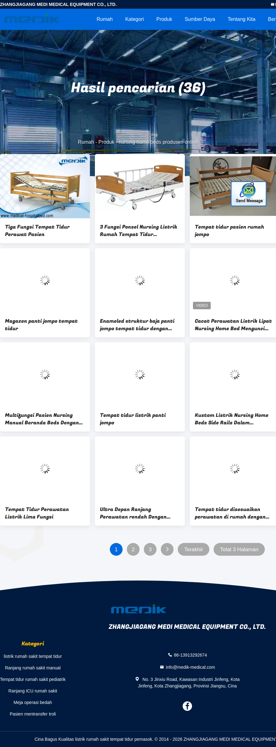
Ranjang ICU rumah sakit (32, 690)
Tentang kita (241, 19)
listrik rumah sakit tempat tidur (33, 656)
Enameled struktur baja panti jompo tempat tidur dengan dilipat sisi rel (137, 324)
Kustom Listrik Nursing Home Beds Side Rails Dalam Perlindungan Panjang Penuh (232, 419)
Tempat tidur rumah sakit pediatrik (33, 679)
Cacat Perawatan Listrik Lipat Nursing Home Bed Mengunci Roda (233, 324)
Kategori (134, 19)
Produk (164, 19)
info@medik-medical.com (190, 666)
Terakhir (193, 549)
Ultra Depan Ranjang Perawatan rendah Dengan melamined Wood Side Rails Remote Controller (134, 513)
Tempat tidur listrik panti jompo (133, 419)
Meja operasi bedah (33, 702)
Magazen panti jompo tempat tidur (41, 324)
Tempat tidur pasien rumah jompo (229, 230)
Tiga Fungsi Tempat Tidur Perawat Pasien (37, 230)
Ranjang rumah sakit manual (33, 667)
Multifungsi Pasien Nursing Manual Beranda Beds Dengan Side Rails (42, 419)
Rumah (105, 19)
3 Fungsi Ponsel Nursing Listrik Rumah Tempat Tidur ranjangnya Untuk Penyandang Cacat (138, 230)
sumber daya (200, 19)
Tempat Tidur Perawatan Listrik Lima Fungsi (37, 513)
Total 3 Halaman (239, 549)
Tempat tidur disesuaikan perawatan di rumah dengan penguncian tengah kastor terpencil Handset (230, 513)
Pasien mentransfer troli (33, 713)
